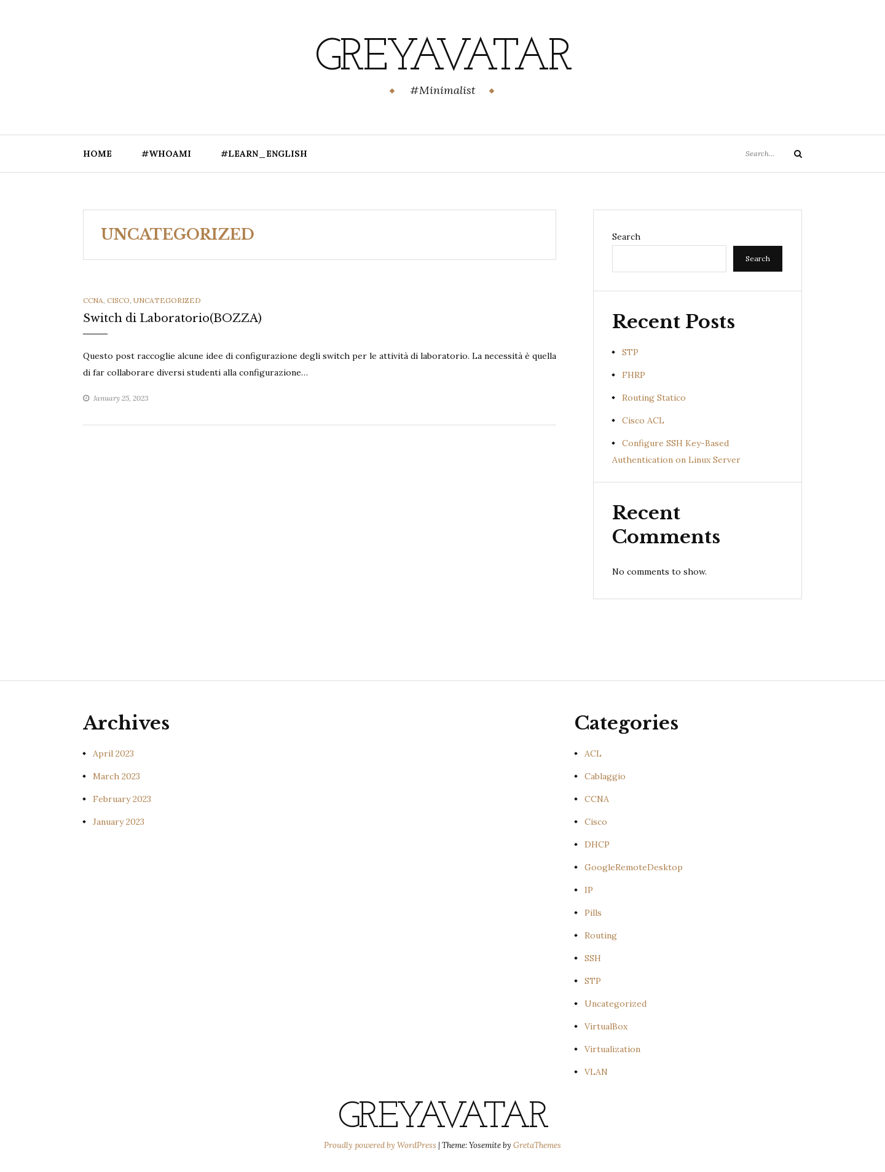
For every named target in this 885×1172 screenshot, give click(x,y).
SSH (592, 958)
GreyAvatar (443, 58)
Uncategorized (167, 300)
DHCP (597, 844)
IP (588, 889)
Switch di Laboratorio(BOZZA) (172, 318)
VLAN (596, 1071)
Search (626, 236)
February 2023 (122, 798)
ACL (593, 753)
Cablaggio (605, 776)
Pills (593, 912)
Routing (600, 935)
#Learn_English (264, 153)
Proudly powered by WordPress (381, 1145)
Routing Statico (654, 397)
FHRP (633, 374)
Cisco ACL (643, 420)
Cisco (118, 300)
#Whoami (166, 153)
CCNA (93, 300)
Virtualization (612, 1049)
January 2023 (118, 821)
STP (630, 352)
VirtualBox (605, 1026)
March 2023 (116, 776)
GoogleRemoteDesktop (633, 867)
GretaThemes (537, 1145)
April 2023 (113, 753)
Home (97, 153)
